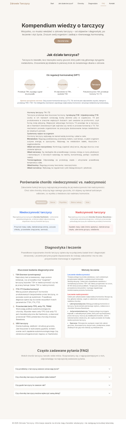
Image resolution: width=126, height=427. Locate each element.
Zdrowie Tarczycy (20, 3)
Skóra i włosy (76, 203)
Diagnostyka (92, 3)
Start (52, 3)
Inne (87, 203)
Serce (52, 203)
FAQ (103, 3)
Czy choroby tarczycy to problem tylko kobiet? (63, 378)
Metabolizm (41, 203)
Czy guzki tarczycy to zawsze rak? (63, 386)
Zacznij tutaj (63, 41)
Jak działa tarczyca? (65, 3)
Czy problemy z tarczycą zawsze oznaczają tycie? (63, 370)
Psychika (63, 203)
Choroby (81, 3)
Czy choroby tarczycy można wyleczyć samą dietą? (63, 394)
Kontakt (112, 3)
